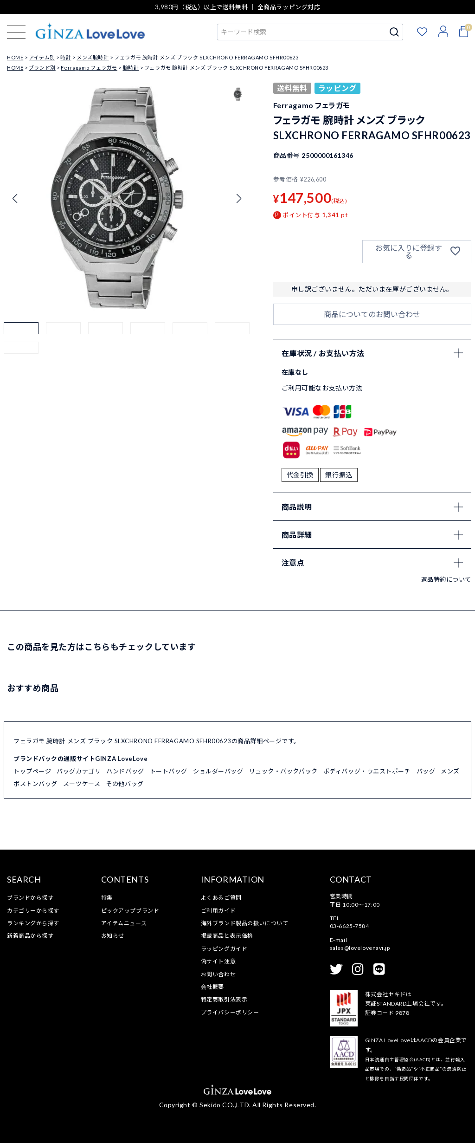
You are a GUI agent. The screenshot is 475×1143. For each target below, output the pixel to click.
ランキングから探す (33, 923)
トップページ (32, 771)
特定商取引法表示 (224, 999)
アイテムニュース (124, 923)
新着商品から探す (30, 935)
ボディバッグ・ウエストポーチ (367, 771)
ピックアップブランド (130, 910)
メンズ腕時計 (93, 57)
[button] (21, 339)
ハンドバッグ (125, 771)
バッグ (426, 771)
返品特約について (446, 579)
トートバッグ (168, 771)
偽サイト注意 (218, 961)
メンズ (450, 771)
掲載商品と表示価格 (227, 935)
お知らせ (112, 935)
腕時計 (131, 68)
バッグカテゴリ (79, 771)
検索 (394, 32)
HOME (15, 57)
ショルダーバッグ (218, 771)
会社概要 (212, 986)
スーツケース (81, 783)
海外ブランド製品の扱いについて (244, 923)
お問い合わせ (218, 974)
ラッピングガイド (224, 948)
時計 (65, 57)
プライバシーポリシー (230, 1012)
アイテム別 (42, 57)
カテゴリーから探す (33, 910)
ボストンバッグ (35, 783)
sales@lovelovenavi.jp (360, 947)
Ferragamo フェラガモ (89, 68)
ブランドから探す (30, 897)
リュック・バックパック (283, 771)
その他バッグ (124, 783)
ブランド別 (42, 68)
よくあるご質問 (221, 897)
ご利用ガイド (218, 910)
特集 (107, 897)
